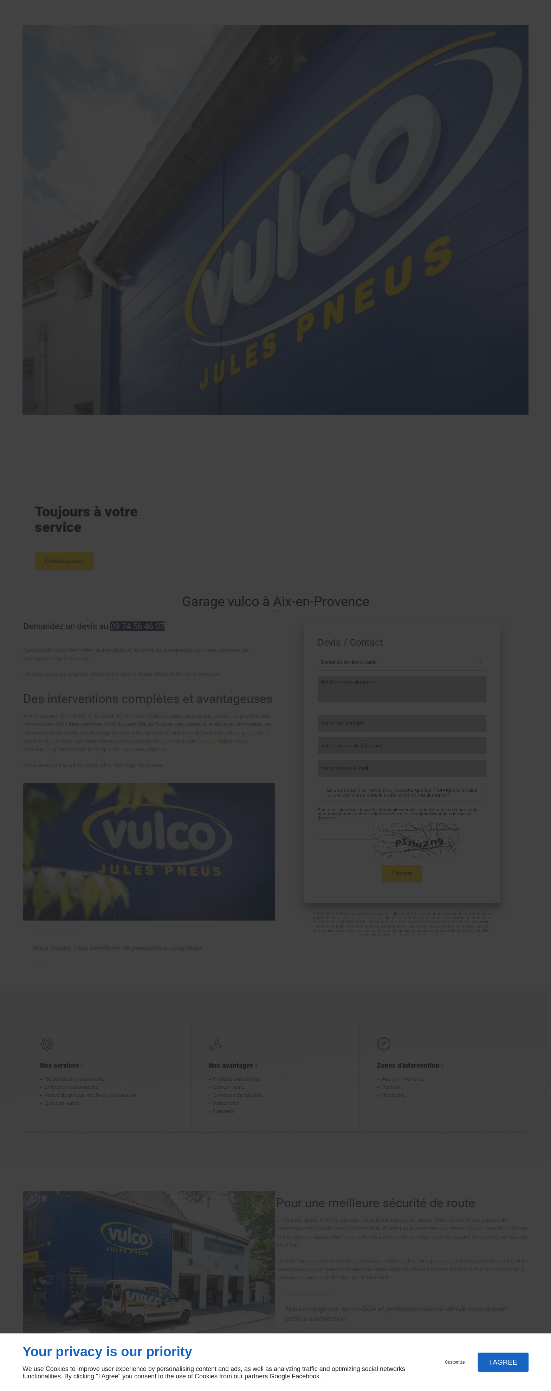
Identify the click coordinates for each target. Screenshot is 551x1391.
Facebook (305, 1376)
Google (280, 1376)
